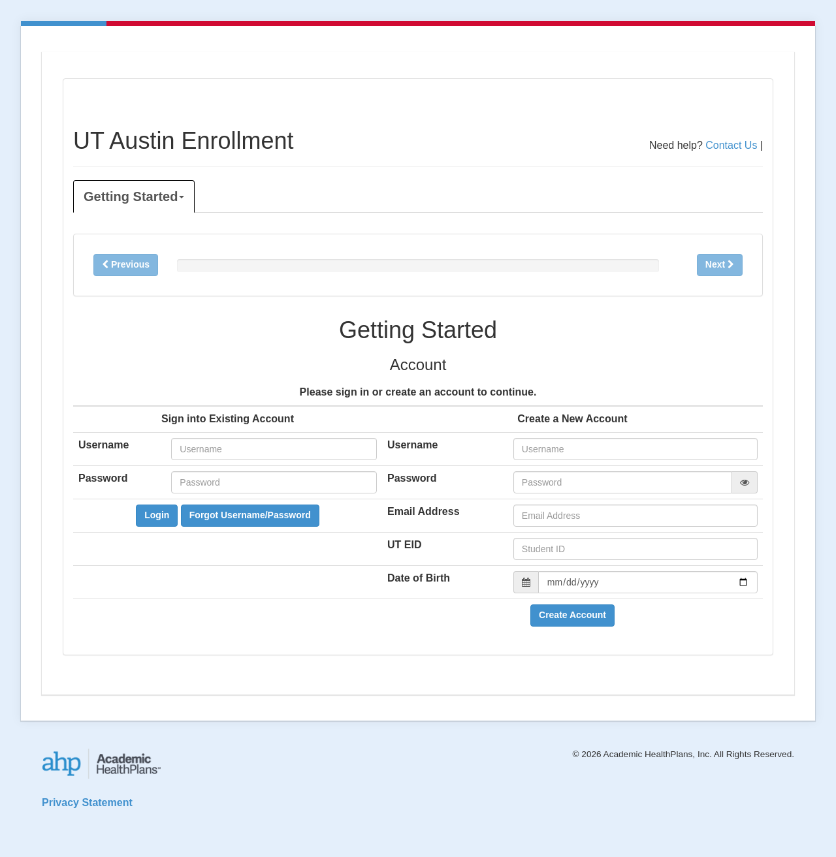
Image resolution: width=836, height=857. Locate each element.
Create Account (572, 615)
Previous (126, 264)
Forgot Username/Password (250, 515)
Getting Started (134, 196)
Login (156, 515)
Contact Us (731, 145)
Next (719, 264)
